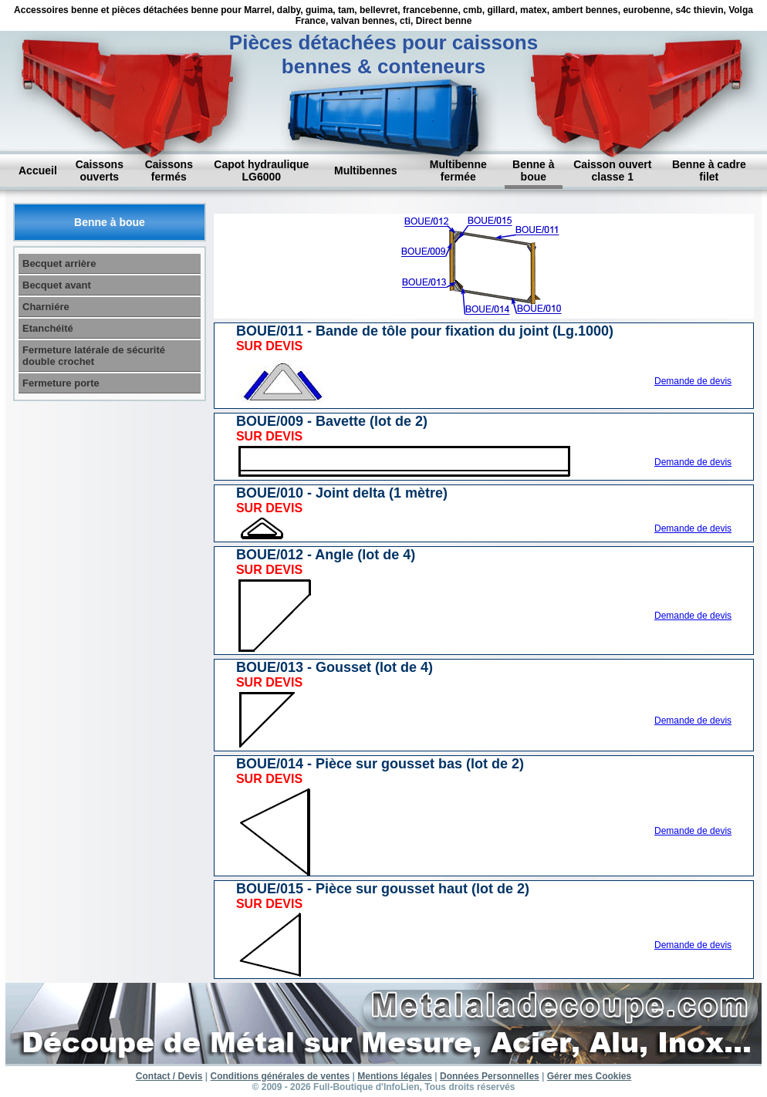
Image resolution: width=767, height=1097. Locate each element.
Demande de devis (693, 381)
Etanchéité (47, 328)
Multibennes (365, 170)
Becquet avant (56, 285)
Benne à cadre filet (709, 170)
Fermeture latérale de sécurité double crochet (93, 355)
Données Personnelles (489, 1076)
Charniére (45, 306)
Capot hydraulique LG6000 (261, 170)
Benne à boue (533, 170)
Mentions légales (394, 1076)
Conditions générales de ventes (280, 1076)
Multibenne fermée (458, 170)
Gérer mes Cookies (589, 1076)
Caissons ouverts (99, 170)
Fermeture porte (61, 383)
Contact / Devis (169, 1076)
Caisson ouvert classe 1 (612, 170)
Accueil (38, 170)
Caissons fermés (169, 170)
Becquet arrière (59, 263)
